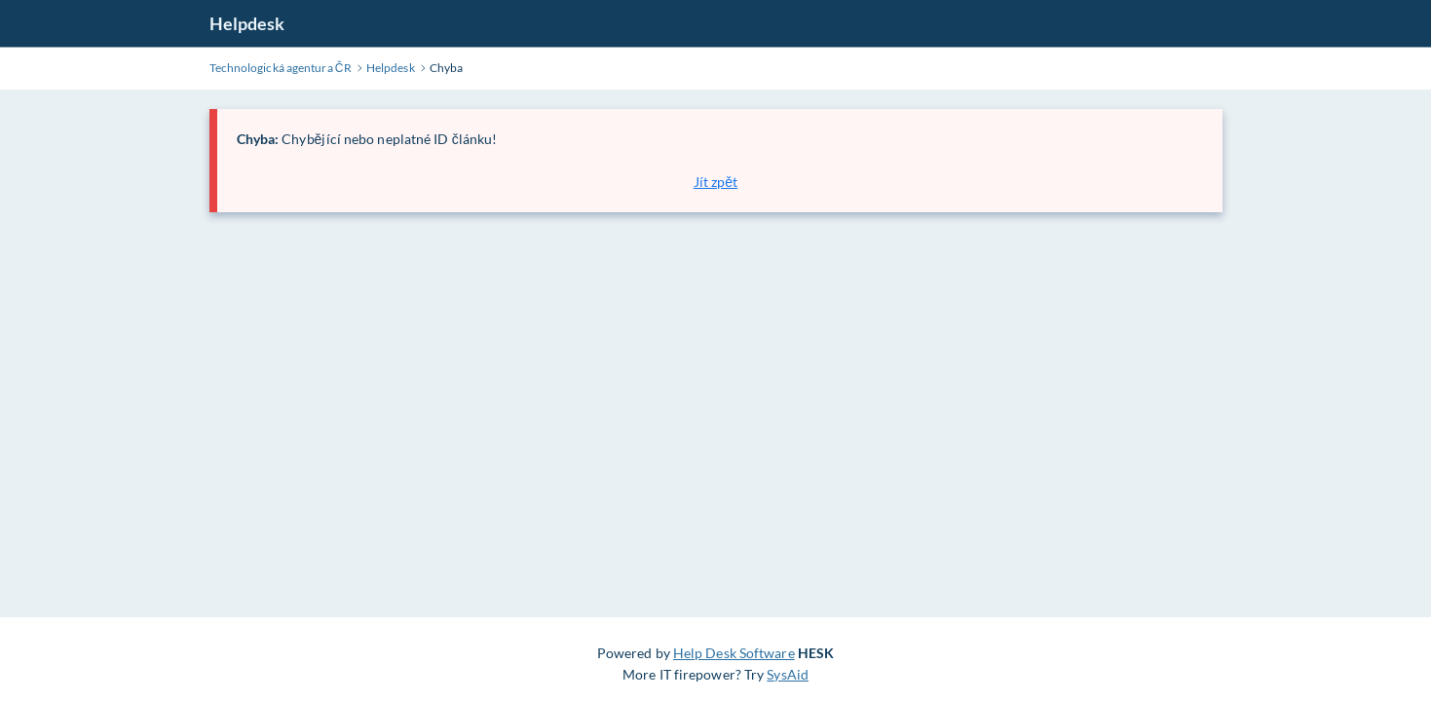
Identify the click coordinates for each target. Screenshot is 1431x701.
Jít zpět (716, 181)
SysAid (788, 674)
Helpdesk (247, 23)
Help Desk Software (734, 653)
